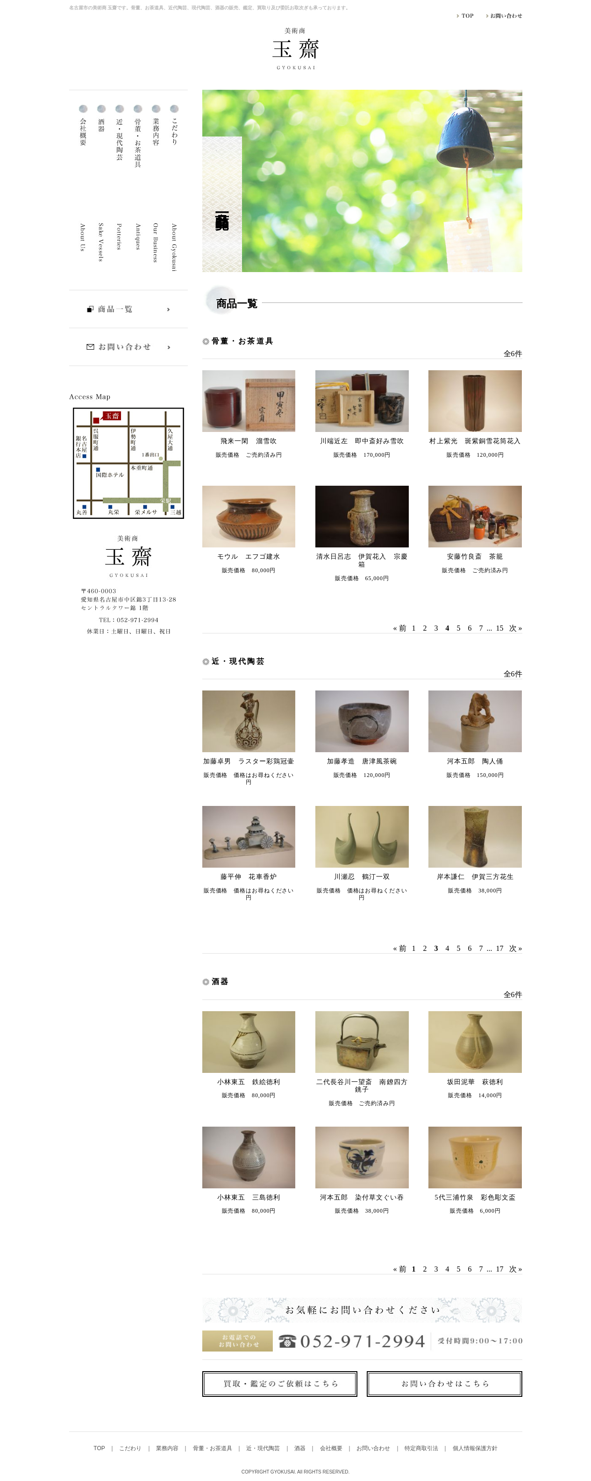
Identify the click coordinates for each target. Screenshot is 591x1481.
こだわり (131, 1448)
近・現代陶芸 (263, 1448)
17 (500, 948)
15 (500, 628)
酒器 (300, 1448)
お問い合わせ (374, 1448)
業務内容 (168, 1448)
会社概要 (332, 1448)
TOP (100, 1448)
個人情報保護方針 (475, 1448)
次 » (515, 628)
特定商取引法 (422, 1448)
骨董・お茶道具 (213, 1448)
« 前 (399, 628)
